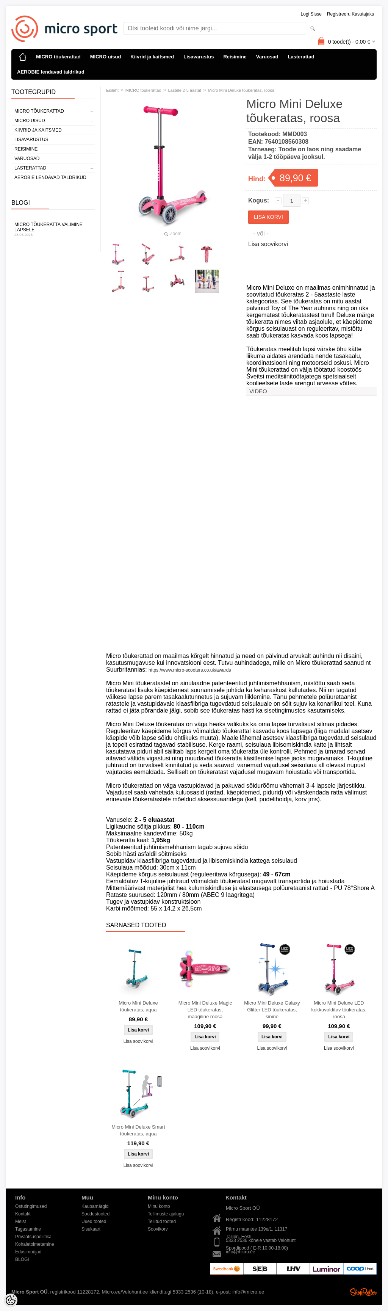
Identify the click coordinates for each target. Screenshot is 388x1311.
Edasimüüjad (28, 1251)
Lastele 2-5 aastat (184, 90)
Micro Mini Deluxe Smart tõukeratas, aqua (138, 1130)
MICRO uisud (105, 57)
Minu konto (159, 1206)
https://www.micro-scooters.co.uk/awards (190, 670)
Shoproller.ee (363, 1292)
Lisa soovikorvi (268, 244)
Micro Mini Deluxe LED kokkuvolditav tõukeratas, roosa (338, 1009)
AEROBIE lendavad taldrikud (50, 72)
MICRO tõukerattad (58, 57)
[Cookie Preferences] (10, 1300)
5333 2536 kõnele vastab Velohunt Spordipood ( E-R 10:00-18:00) (261, 1241)
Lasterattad (301, 57)
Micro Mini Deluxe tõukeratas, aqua (138, 1006)
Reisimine (234, 57)
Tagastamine (28, 1229)
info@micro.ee (240, 1251)
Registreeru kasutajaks (350, 14)
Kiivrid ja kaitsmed (152, 57)
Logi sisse (311, 14)
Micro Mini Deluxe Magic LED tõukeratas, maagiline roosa (205, 1009)
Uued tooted (93, 1221)
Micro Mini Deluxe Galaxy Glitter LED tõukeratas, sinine (272, 1009)
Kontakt (23, 1214)
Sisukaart (90, 1229)
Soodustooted (95, 1214)
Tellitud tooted (162, 1221)
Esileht (112, 90)
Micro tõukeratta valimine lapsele (53, 229)
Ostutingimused (31, 1206)
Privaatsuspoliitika (33, 1236)
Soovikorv (158, 1229)
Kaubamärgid (94, 1206)
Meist (20, 1221)
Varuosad (267, 57)
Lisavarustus (198, 57)
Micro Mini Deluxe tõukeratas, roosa (241, 90)
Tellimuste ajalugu (166, 1214)
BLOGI (22, 1259)
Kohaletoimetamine (34, 1244)
